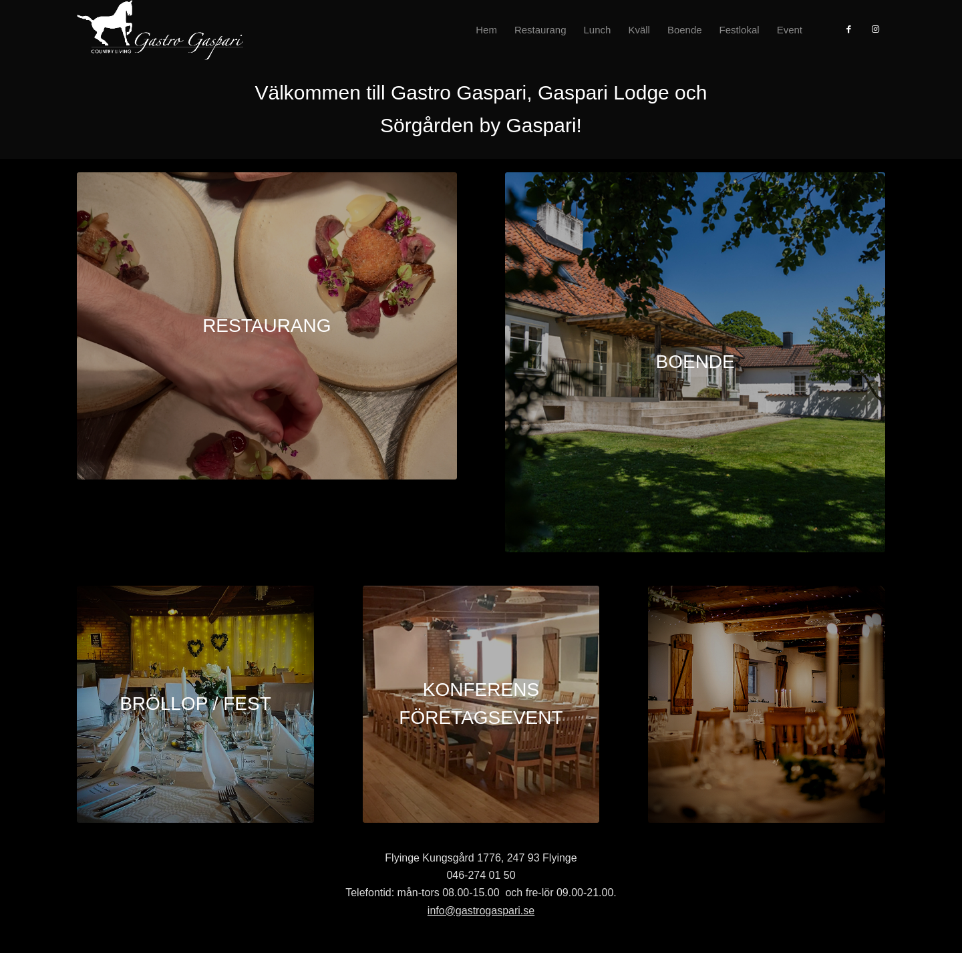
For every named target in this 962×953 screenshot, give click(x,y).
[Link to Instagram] (875, 29)
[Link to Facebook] (848, 29)
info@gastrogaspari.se (481, 910)
